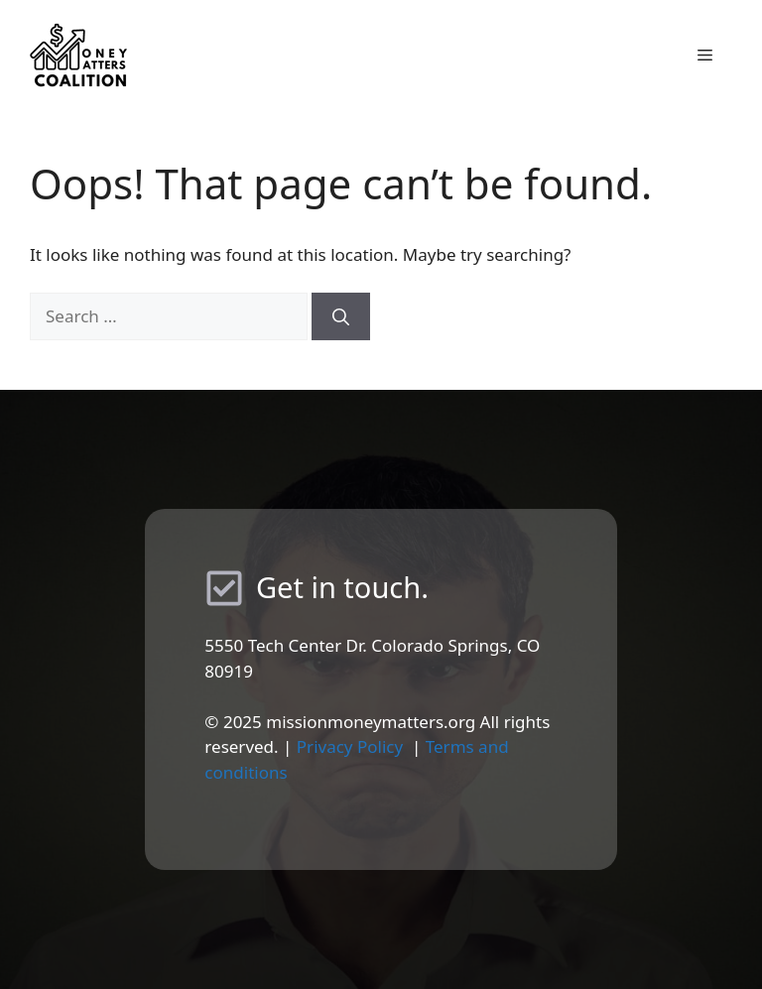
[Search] (341, 316)
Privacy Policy (350, 746)
